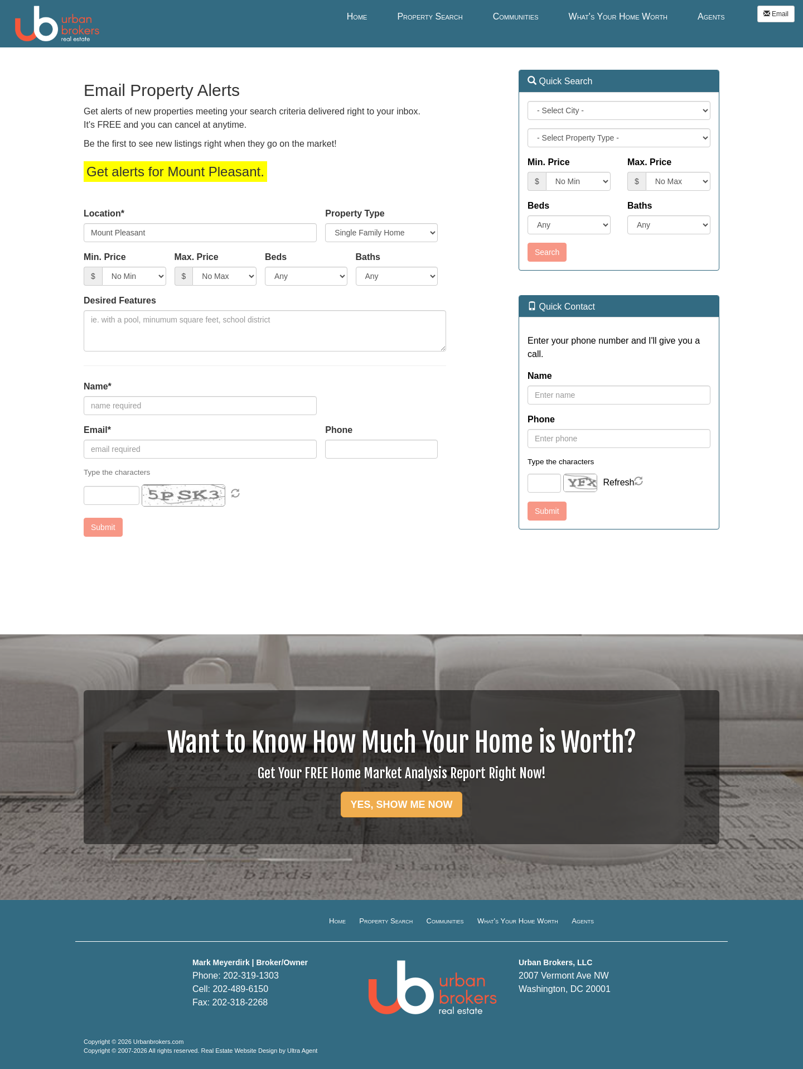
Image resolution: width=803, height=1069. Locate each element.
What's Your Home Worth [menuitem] (618, 16)
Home (337, 921)
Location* (104, 213)
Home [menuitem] (357, 16)
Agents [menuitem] (711, 16)
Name (540, 376)
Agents (583, 921)
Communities (445, 921)
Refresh (618, 482)
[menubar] (536, 16)
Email (776, 14)
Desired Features (120, 300)
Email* (97, 430)
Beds (276, 257)
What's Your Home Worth (517, 921)
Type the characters (561, 462)
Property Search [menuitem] (429, 16)
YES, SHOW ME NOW (401, 804)
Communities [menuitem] (516, 16)
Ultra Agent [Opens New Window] (302, 1050)
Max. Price (197, 257)
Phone (338, 430)
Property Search (386, 921)
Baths (368, 257)
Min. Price (105, 257)
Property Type (354, 213)
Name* (98, 386)
